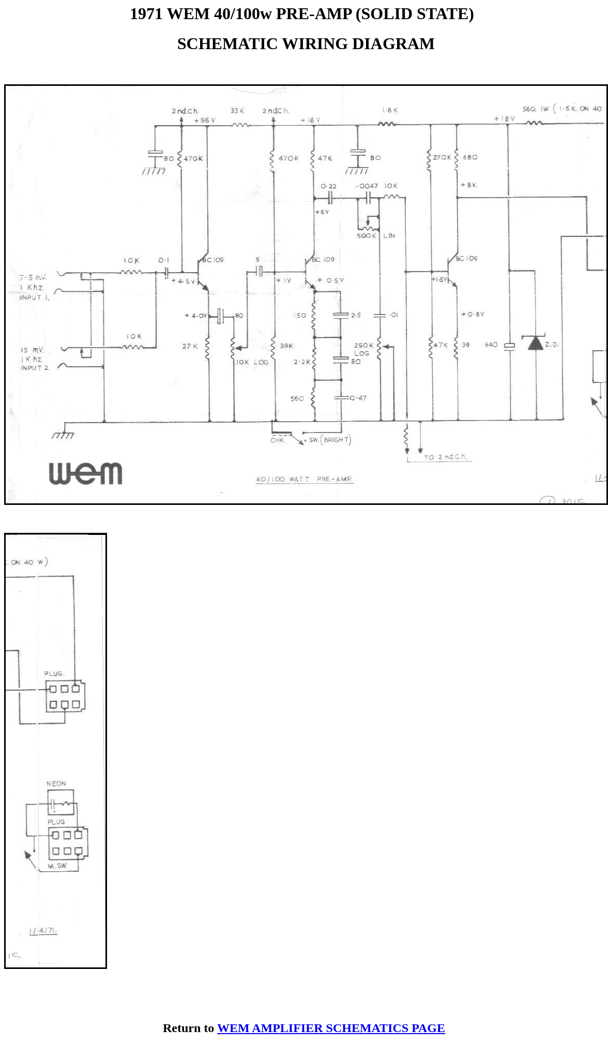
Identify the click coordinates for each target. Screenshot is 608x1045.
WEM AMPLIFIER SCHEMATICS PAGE (331, 1028)
